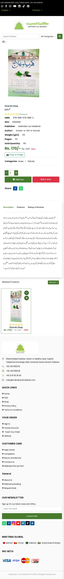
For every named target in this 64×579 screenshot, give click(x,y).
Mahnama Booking (12, 484)
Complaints (9, 454)
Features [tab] (21, 207)
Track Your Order (12, 432)
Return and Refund (12, 458)
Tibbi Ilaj (30, 161)
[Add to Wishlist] (26, 293)
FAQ (6, 398)
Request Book (10, 488)
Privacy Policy (10, 406)
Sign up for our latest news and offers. (19, 504)
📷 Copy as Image (14, 155)
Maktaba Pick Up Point (14, 466)
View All (53, 282)
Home (7, 393)
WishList (7, 436)
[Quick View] (26, 298)
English (5, 10)
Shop (6, 402)
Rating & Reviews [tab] (36, 207)
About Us (8, 480)
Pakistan (36, 10)
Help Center (9, 450)
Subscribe (32, 516)
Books (20, 161)
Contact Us (9, 462)
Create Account (11, 428)
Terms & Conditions (13, 410)
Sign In (7, 424)
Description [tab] (8, 207)
